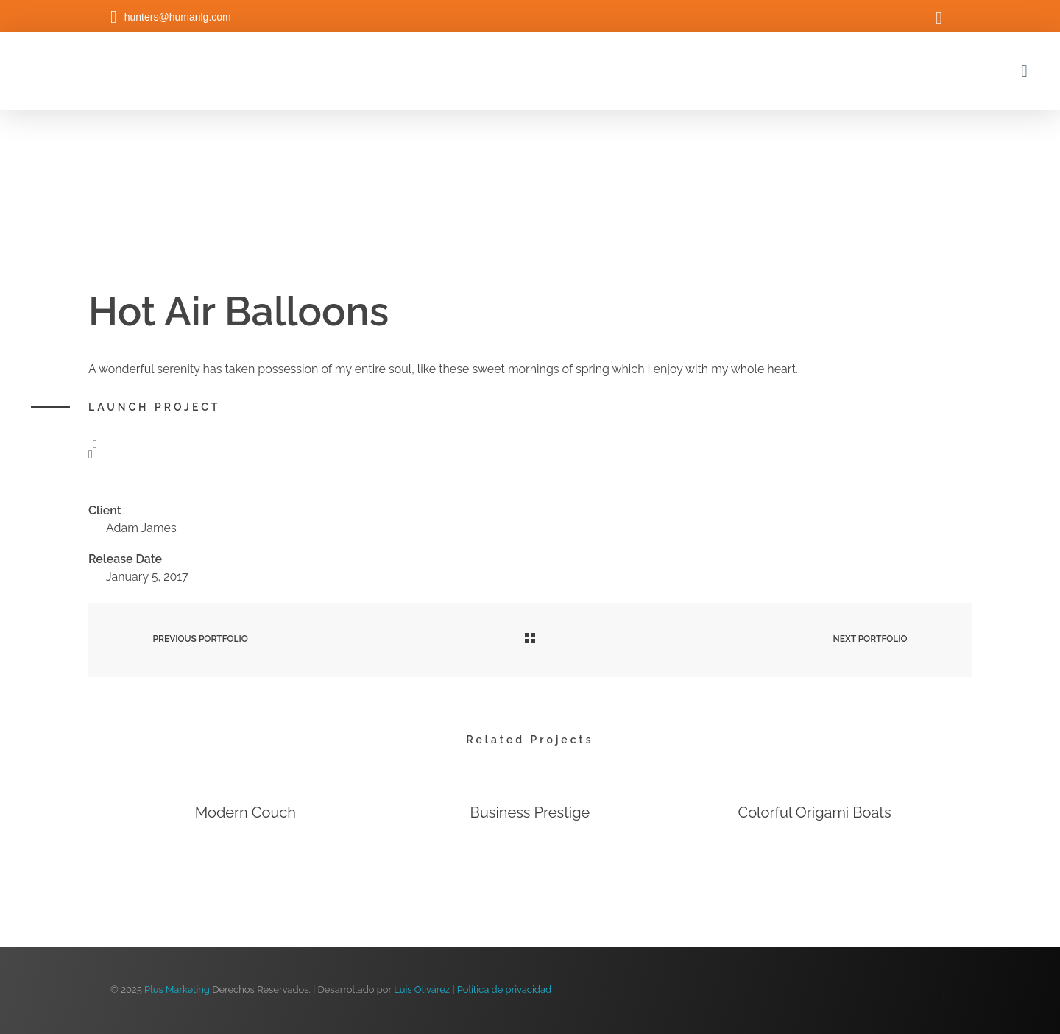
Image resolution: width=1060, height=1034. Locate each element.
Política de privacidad (504, 989)
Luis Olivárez (422, 989)
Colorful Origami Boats (814, 812)
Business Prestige (530, 812)
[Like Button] (95, 444)
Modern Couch (245, 812)
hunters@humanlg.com (177, 17)
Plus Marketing (177, 989)
